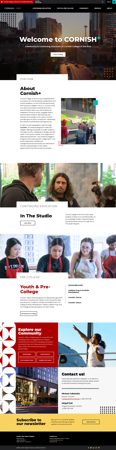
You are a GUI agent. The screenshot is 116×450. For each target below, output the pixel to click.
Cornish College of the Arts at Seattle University (18, 2)
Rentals (97, 8)
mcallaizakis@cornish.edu (71, 399)
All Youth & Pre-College (28, 313)
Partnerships (26, 354)
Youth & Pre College (65, 8)
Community (83, 8)
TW (91, 448)
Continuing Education (42, 8)
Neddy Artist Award (45, 360)
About (109, 8)
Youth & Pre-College (35, 289)
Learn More (27, 223)
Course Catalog (58, 54)
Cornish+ (13, 8)
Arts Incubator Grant (27, 360)
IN (96, 448)
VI (99, 448)
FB (88, 448)
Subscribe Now (91, 422)
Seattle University (38, 2)
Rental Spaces (45, 354)
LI (93, 448)
